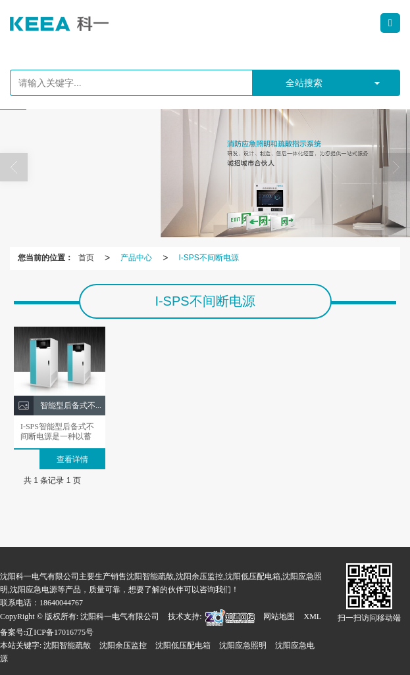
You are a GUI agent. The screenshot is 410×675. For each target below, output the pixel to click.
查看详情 (72, 459)
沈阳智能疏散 (67, 645)
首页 (86, 257)
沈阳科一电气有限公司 (119, 616)
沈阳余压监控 (123, 645)
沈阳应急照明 (243, 645)
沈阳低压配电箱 (183, 645)
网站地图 (279, 616)
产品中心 (136, 257)
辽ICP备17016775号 (59, 632)
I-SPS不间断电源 (208, 257)
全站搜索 (304, 83)
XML (312, 616)
